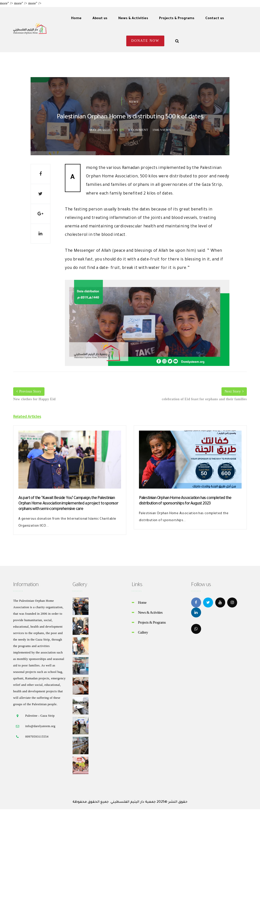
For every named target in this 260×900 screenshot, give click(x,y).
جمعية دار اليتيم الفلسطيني (133, 802)
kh (121, 130)
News (133, 101)
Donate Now (145, 41)
